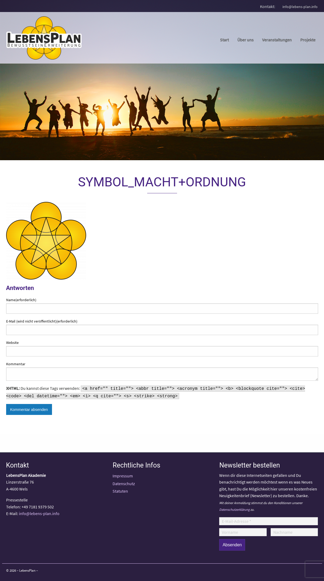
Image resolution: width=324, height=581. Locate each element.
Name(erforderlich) (21, 299)
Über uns (245, 39)
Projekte (307, 39)
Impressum (123, 475)
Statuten (120, 491)
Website (12, 342)
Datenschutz (124, 483)
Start (224, 39)
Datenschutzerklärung (234, 509)
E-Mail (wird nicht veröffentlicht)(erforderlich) (41, 321)
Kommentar (15, 364)
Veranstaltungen (277, 39)
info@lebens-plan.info (300, 6)
